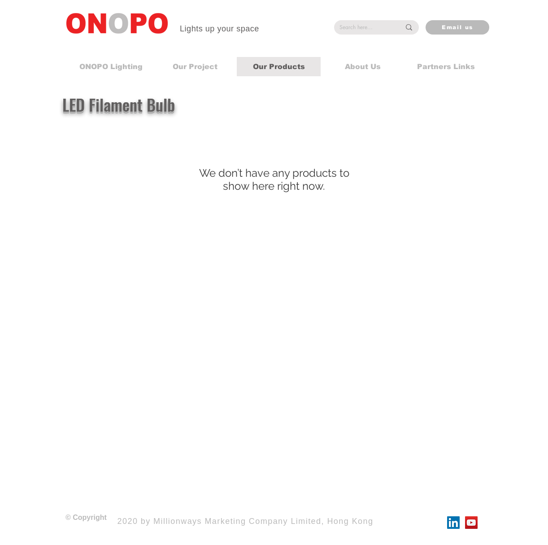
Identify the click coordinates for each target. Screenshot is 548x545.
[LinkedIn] (453, 522)
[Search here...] (363, 27)
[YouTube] (471, 522)
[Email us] (457, 27)
